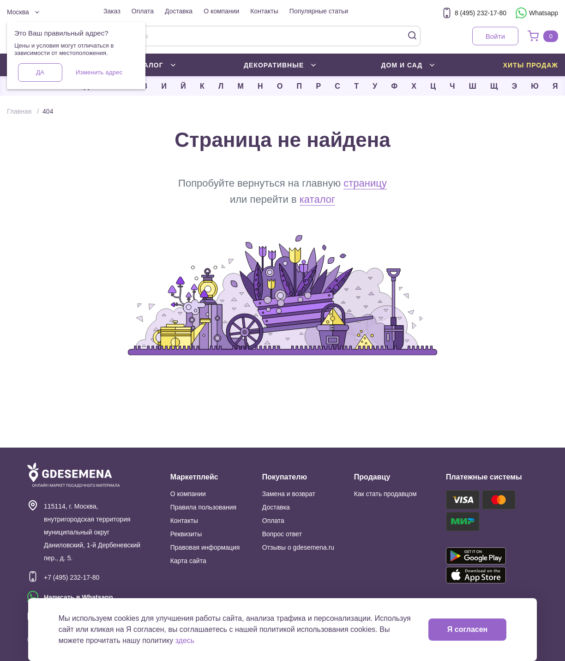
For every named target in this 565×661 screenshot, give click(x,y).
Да (40, 72)
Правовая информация (205, 547)
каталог (317, 199)
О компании (221, 11)
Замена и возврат (288, 493)
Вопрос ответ (282, 534)
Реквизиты (186, 534)
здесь (185, 640)
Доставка (178, 11)
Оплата (143, 11)
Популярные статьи (318, 11)
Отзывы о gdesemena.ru (298, 547)
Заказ (111, 11)
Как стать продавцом (385, 493)
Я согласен (467, 629)
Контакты (264, 11)
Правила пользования (203, 507)
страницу (365, 183)
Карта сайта (188, 560)
